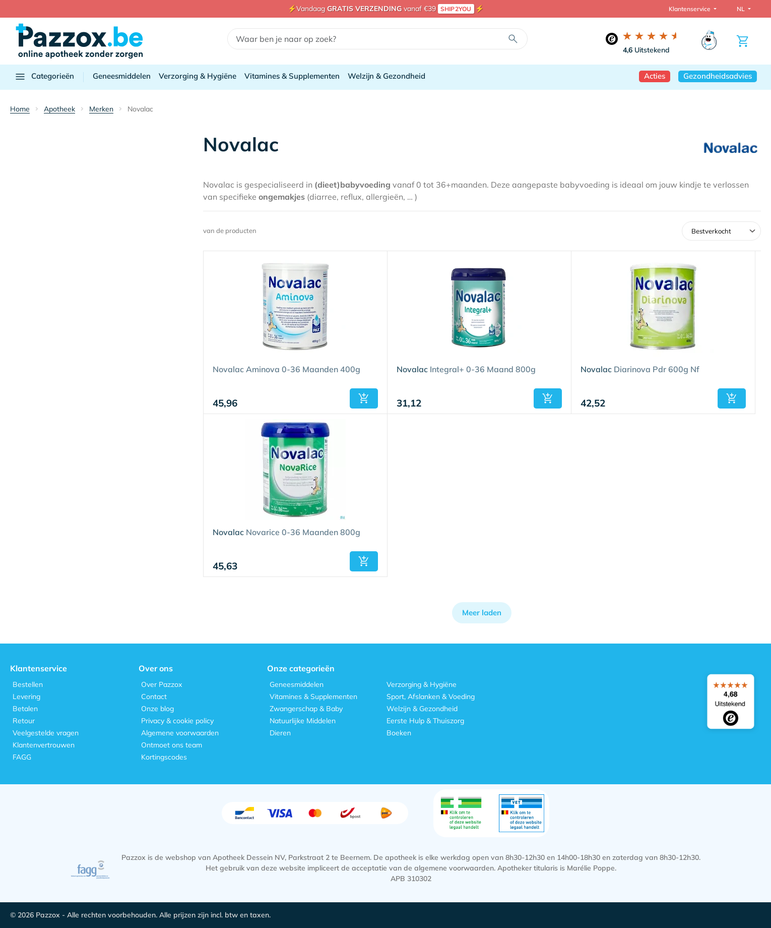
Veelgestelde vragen (46, 732)
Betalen (25, 708)
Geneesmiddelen (122, 76)
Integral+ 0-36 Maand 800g (466, 369)
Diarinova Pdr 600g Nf (640, 369)
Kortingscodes (164, 757)
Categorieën (44, 77)
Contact (154, 696)
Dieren (280, 732)
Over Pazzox (161, 684)
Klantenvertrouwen (44, 744)
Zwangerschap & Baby (306, 708)
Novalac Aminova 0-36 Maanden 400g (286, 369)
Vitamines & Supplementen (292, 76)
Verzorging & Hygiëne (197, 76)
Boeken (399, 732)
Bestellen (28, 684)
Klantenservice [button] (690, 9)
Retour (24, 720)
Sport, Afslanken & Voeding (431, 696)
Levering (26, 696)
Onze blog (157, 708)
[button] (364, 398)
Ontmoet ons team (171, 744)
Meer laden (481, 612)
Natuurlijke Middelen (303, 720)
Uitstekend (646, 49)
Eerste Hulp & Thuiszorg (425, 720)
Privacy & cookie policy (177, 720)
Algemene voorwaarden (180, 732)
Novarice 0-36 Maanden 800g (286, 532)
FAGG (22, 757)
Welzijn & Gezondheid (386, 76)
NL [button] (741, 9)
